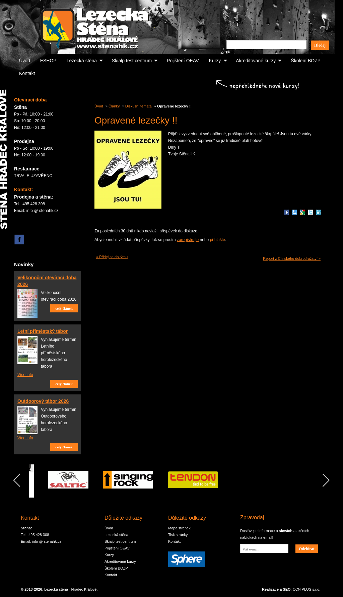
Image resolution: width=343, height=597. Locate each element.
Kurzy (215, 60)
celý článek (64, 308)
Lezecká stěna (82, 60)
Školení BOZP (306, 60)
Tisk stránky (178, 535)
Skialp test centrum (132, 60)
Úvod (24, 60)
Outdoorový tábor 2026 (43, 401)
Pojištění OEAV (183, 60)
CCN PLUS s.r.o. (307, 589)
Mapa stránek (179, 528)
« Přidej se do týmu (112, 257)
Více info (25, 374)
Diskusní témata (138, 106)
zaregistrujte (188, 239)
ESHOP (48, 60)
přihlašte (217, 239)
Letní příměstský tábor (42, 331)
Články (114, 106)
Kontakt (27, 73)
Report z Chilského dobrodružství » (292, 258)
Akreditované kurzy (256, 60)
